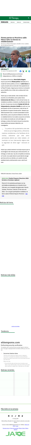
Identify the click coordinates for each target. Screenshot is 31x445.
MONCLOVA (4, 22)
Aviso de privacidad (14, 428)
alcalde (20, 173)
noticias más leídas (16, 326)
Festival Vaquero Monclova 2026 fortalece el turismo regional (15, 179)
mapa (17, 426)
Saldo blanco (8, 173)
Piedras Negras (26, 22)
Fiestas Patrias (15, 173)
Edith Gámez (4, 69)
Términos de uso (6, 428)
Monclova (19, 22)
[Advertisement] (15, 8)
